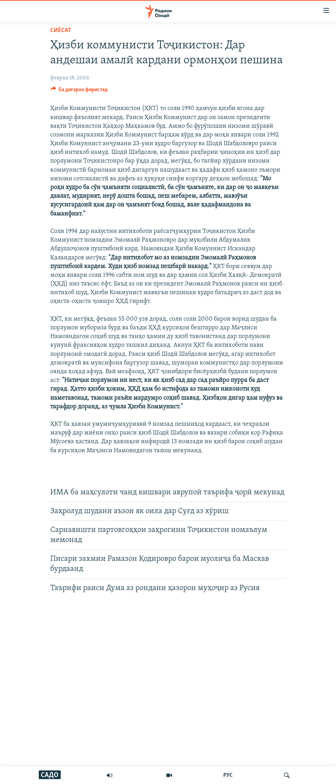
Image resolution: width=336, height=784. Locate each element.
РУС (228, 775)
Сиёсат (60, 30)
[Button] (79, 91)
